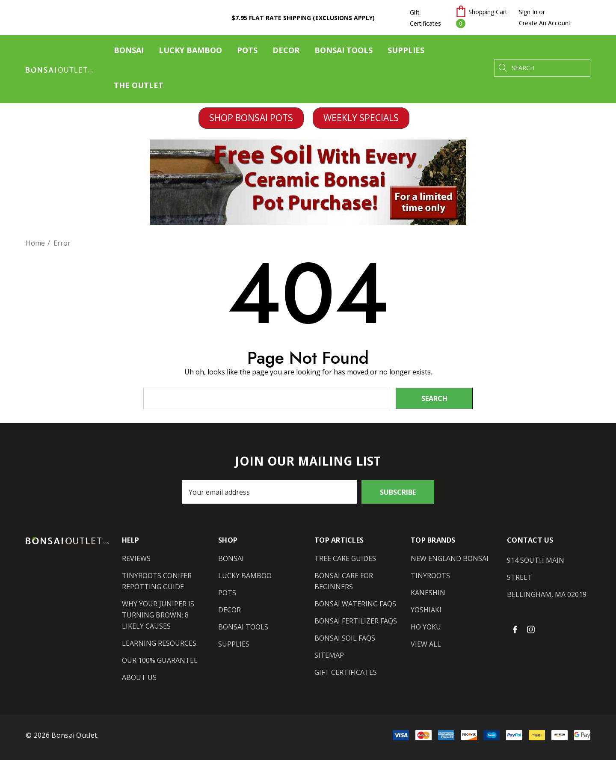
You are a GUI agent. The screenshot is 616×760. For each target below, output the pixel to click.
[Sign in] (528, 12)
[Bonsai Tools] (343, 52)
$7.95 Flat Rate (303, 18)
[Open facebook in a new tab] (515, 629)
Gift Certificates (425, 17)
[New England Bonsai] (450, 558)
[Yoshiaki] (426, 609)
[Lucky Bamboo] (190, 52)
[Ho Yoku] (426, 626)
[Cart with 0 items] (482, 17)
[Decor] (285, 52)
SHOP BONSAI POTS (251, 118)
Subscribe (398, 492)
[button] (251, 118)
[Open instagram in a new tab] (532, 629)
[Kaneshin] (428, 592)
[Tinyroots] (430, 575)
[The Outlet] (138, 85)
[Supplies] (406, 52)
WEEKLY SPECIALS (361, 118)
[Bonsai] (129, 52)
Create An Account (545, 23)
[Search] (502, 68)
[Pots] (247, 52)
